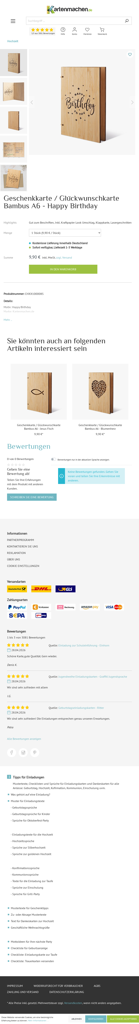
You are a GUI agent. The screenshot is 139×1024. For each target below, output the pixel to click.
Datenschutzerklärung (66, 992)
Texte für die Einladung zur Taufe (32, 881)
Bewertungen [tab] (28, 446)
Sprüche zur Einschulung (27, 887)
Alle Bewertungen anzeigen (24, 739)
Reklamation (16, 553)
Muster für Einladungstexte (28, 801)
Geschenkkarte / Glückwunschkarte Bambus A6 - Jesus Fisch (38, 426)
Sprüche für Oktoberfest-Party (30, 820)
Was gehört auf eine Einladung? (30, 794)
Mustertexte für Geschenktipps (30, 908)
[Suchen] (127, 21)
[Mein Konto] (74, 31)
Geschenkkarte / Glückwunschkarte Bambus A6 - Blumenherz (100, 426)
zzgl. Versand (64, 257)
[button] (8, 319)
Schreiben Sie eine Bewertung (32, 497)
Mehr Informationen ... (38, 1020)
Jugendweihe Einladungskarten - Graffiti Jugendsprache (92, 676)
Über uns (13, 559)
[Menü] (13, 21)
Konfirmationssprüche (25, 868)
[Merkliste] (87, 31)
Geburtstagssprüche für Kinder (31, 814)
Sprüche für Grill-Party (26, 894)
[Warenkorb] (102, 31)
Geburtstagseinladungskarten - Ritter (81, 708)
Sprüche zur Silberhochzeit (28, 847)
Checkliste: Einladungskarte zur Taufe (34, 954)
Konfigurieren (95, 1019)
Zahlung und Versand (23, 992)
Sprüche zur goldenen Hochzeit (31, 854)
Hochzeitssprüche (23, 841)
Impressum (15, 986)
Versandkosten (73, 1003)
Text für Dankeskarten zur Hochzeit (32, 921)
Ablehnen (76, 1019)
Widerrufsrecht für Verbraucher (58, 986)
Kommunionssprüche (25, 874)
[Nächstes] (132, 102)
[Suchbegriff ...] (74, 21)
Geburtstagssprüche (24, 807)
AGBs (97, 986)
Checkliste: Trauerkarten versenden (32, 961)
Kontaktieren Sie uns (22, 546)
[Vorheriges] (31, 102)
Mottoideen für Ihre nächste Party (31, 941)
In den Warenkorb (63, 269)
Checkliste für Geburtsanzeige (29, 948)
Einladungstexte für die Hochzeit (32, 834)
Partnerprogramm (20, 540)
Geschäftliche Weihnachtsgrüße (30, 927)
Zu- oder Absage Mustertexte (28, 914)
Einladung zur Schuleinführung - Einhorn (83, 645)
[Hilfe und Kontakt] (63, 31)
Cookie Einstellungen (23, 566)
